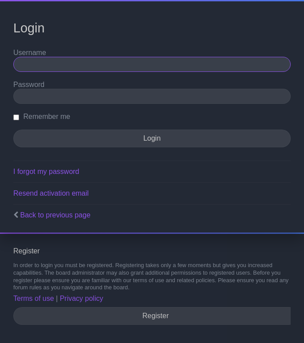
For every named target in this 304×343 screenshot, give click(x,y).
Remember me (41, 116)
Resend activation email (51, 193)
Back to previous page (55, 215)
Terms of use (33, 298)
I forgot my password (46, 171)
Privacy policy (81, 298)
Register (155, 315)
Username (29, 52)
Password (28, 84)
